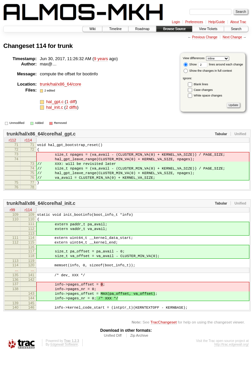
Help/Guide (216, 22)
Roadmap (142, 29)
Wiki (92, 29)
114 (41, 45)
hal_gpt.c (55, 101)
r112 (12, 141)
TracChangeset (163, 349)
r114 (28, 141)
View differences (194, 58)
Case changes (203, 90)
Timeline (115, 29)
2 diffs (71, 107)
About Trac (238, 22)
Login (176, 22)
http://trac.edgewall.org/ (231, 371)
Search (236, 29)
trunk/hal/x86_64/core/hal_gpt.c (41, 133)
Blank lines (201, 84)
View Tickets (208, 29)
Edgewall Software (64, 371)
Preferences (194, 22)
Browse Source (174, 29)
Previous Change (205, 37)
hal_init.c (55, 107)
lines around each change (220, 64)
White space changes (208, 95)
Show (190, 64)
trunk (65, 45)
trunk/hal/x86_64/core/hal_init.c (41, 213)
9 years (101, 58)
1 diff (70, 101)
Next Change (232, 37)
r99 (12, 220)
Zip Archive (139, 362)
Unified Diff (113, 362)
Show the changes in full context (208, 70)
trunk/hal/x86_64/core (60, 84)
